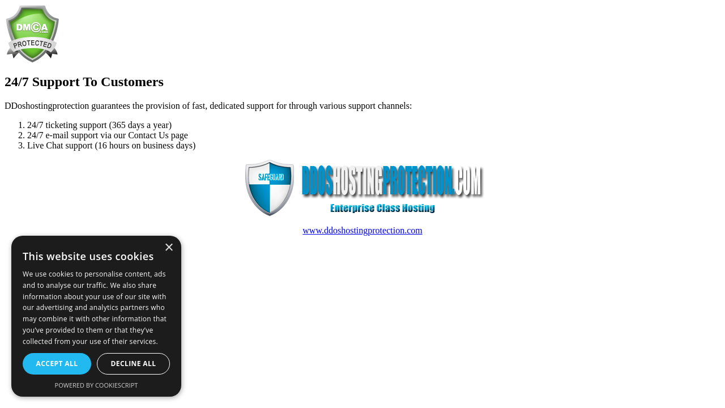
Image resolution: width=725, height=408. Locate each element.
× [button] (168, 248)
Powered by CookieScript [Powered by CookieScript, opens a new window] (96, 385)
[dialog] (96, 316)
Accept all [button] (57, 363)
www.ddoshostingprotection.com (362, 230)
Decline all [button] (133, 363)
